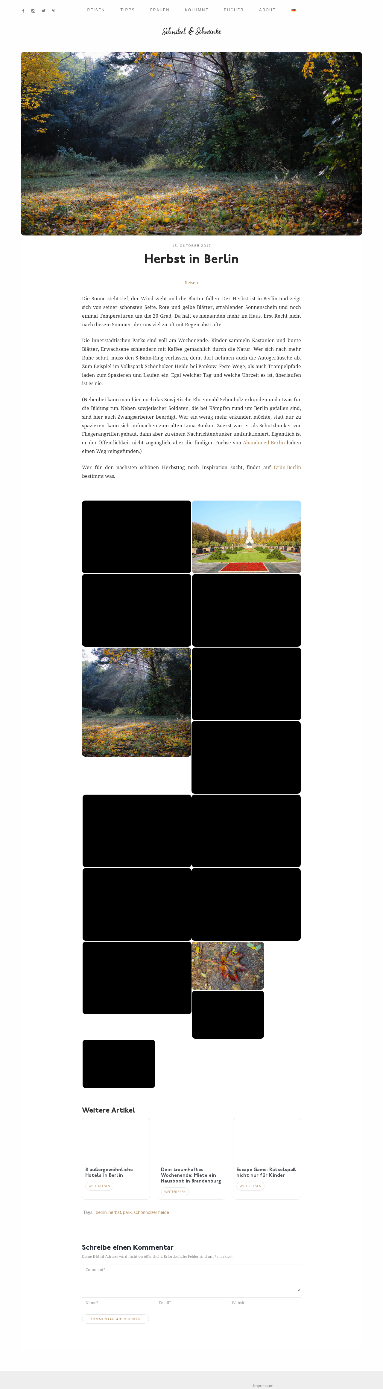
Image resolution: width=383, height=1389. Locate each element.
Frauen (160, 9)
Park (127, 1212)
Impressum (263, 1385)
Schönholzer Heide (151, 1212)
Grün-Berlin (287, 467)
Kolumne (197, 9)
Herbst (115, 1212)
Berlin (101, 1212)
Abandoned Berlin (264, 442)
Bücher (234, 9)
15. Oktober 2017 (191, 246)
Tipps (127, 9)
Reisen (96, 9)
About (267, 9)
